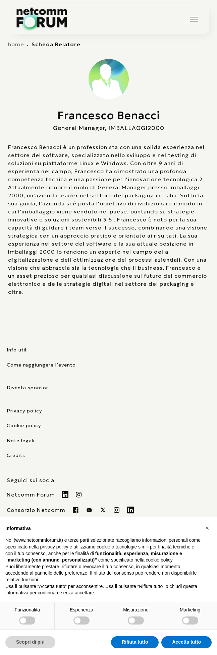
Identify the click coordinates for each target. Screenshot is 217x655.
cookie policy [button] (159, 560)
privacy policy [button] (54, 546)
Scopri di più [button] (30, 642)
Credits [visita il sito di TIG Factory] (16, 455)
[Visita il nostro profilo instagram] (116, 510)
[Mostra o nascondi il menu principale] (194, 19)
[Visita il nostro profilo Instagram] (79, 494)
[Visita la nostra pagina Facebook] (75, 510)
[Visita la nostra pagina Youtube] (89, 510)
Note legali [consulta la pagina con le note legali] (21, 441)
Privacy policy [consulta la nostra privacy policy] (24, 411)
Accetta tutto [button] (186, 642)
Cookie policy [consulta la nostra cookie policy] (24, 425)
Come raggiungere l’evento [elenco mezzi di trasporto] (41, 365)
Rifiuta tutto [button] (135, 642)
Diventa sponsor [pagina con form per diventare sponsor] (27, 388)
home (16, 44)
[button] (208, 528)
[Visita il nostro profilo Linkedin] (65, 494)
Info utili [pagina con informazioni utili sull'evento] (17, 350)
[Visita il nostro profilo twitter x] (103, 510)
